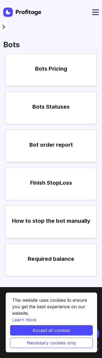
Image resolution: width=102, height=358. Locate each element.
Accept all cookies (51, 330)
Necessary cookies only (51, 343)
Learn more (24, 319)
